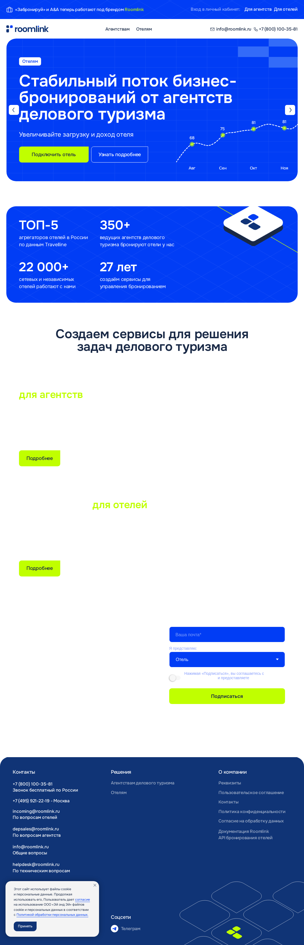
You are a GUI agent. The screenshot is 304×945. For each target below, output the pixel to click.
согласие (82, 899)
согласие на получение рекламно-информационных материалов (232, 680)
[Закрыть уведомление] (95, 885)
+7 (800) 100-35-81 (33, 784)
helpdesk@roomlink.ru (36, 864)
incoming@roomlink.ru (36, 811)
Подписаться (227, 696)
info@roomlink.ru (31, 847)
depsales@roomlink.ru (36, 829)
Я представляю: (183, 648)
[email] (227, 635)
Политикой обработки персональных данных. (52, 914)
